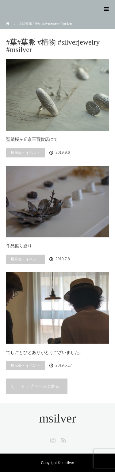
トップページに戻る (40, 386)
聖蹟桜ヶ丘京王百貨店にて (32, 139)
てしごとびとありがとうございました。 (44, 352)
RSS (62, 439)
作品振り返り (19, 246)
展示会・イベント (25, 153)
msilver (57, 418)
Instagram (52, 439)
